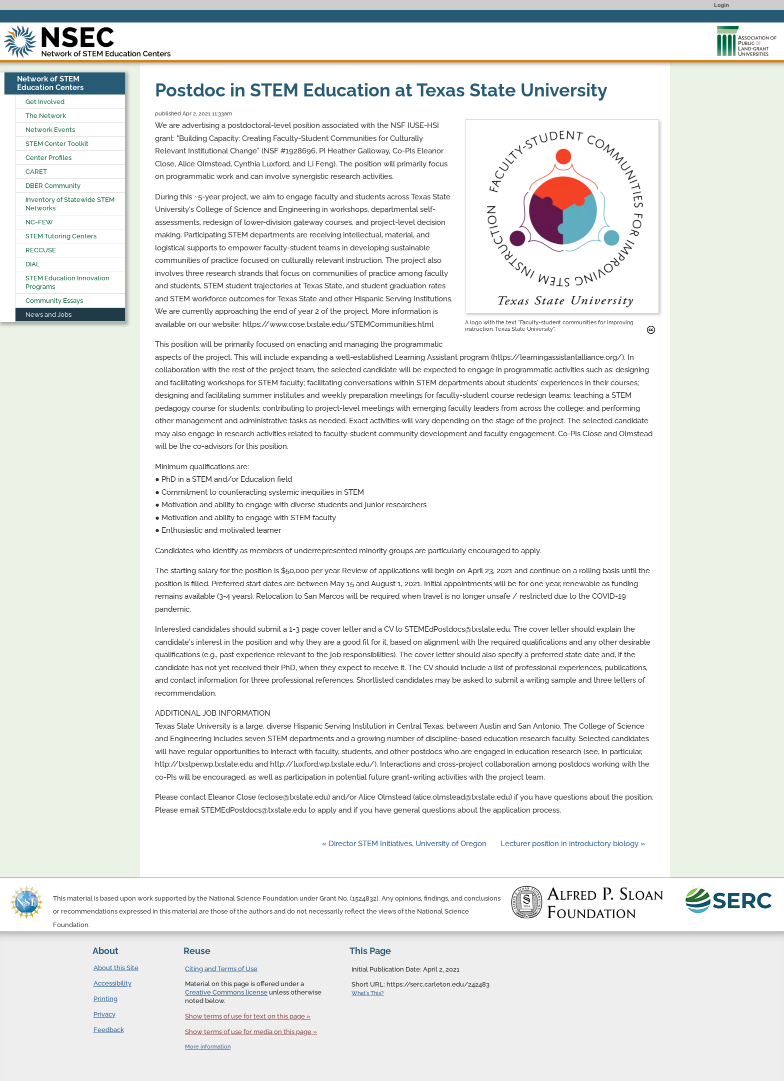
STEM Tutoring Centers (61, 236)
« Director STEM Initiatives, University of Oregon (405, 843)
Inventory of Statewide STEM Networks (70, 204)
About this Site (116, 968)
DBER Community (53, 185)
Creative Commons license (226, 992)
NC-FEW (39, 222)
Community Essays (54, 300)
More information (207, 1047)
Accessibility (113, 983)
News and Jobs (49, 314)
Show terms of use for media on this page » (251, 1032)
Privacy (105, 1014)
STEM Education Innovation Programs (68, 282)
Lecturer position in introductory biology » (572, 843)
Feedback (109, 1030)
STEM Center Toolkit (57, 143)
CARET (36, 171)
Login (721, 5)
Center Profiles (49, 157)
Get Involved (45, 101)
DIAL (33, 264)
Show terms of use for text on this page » (247, 1016)
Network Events (50, 129)
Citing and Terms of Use (221, 969)
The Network (46, 115)
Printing (106, 999)
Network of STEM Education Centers (50, 83)
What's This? (368, 993)
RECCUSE (41, 250)
